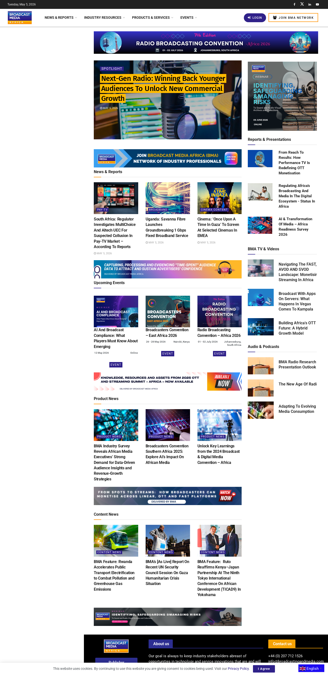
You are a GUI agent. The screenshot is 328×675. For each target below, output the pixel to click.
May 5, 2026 (109, 108)
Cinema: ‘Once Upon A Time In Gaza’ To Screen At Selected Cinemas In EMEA (48, 147)
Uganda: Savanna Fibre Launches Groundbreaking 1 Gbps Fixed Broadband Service (51, 119)
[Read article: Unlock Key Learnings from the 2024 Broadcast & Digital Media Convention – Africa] (219, 425)
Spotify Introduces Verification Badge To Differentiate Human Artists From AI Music (49, 174)
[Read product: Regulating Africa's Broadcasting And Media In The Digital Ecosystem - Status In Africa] (260, 192)
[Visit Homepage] (19, 17)
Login (255, 17)
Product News (109, 436)
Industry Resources (102, 17)
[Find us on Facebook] (294, 4)
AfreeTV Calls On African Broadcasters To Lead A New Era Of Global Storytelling (51, 253)
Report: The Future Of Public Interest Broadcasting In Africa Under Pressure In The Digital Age (51, 396)
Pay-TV (102, 209)
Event (116, 364)
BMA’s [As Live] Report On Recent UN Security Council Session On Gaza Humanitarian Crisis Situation (167, 572)
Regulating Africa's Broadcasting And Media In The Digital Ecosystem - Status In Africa (297, 196)
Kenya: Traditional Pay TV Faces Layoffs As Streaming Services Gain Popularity (50, 308)
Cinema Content (214, 209)
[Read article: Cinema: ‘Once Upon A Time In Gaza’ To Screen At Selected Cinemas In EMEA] (219, 198)
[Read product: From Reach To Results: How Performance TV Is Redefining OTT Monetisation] (260, 159)
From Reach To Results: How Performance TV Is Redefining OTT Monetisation (294, 162)
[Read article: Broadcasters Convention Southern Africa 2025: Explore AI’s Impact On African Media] (168, 425)
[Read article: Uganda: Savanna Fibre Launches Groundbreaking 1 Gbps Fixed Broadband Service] (168, 198)
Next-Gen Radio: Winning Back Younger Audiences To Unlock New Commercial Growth (38, 50)
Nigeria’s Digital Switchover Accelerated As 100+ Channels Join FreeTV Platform (53, 280)
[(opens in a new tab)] (116, 312)
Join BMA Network (293, 17)
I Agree (264, 669)
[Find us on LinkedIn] (310, 4)
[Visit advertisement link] (41, 201)
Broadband (158, 209)
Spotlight (111, 69)
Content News (109, 552)
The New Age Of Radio (299, 384)
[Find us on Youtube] (317, 4)
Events (186, 17)
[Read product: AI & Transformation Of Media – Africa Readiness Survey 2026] (260, 225)
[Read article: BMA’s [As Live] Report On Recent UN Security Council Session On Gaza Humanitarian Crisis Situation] (168, 541)
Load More (42, 422)
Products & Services (151, 17)
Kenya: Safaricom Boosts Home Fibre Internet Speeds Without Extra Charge (50, 336)
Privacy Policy (238, 669)
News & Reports (59, 17)
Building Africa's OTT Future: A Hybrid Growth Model (297, 328)
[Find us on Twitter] (302, 4)
